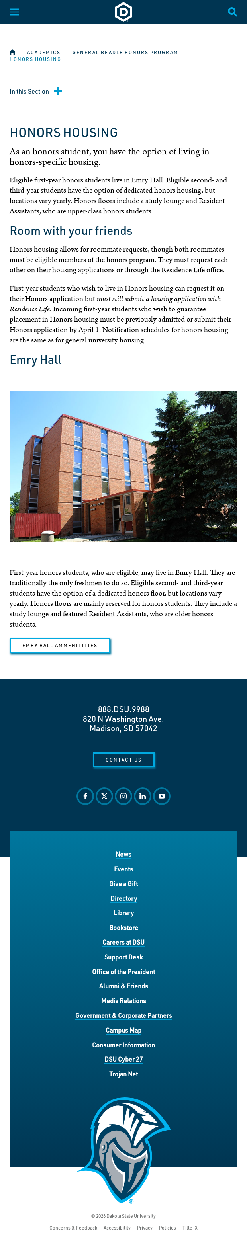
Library (124, 912)
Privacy (145, 1228)
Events (123, 869)
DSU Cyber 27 (123, 1059)
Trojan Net (123, 1074)
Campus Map (123, 1030)
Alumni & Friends (123, 986)
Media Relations (123, 1000)
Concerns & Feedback (73, 1228)
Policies (167, 1228)
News (123, 854)
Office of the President (123, 971)
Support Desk (123, 957)
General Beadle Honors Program (125, 52)
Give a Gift (123, 883)
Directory (123, 898)
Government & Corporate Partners (123, 1015)
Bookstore (123, 927)
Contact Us (124, 759)
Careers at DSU (123, 942)
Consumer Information (123, 1045)
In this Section (29, 91)
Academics (44, 52)
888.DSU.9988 (123, 709)
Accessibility (117, 1228)
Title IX (190, 1228)
